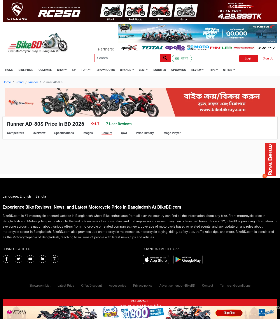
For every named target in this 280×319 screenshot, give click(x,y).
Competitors (15, 133)
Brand (19, 82)
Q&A (124, 133)
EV (74, 69)
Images (88, 133)
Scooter (159, 69)
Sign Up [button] (268, 58)
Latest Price (66, 286)
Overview (39, 133)
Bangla (40, 196)
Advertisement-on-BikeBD (177, 286)
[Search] (127, 58)
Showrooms (105, 69)
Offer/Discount (91, 286)
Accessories (117, 286)
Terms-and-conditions (235, 286)
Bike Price (26, 69)
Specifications (64, 133)
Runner (33, 82)
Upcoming (178, 69)
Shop (62, 69)
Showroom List (40, 286)
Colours (107, 133)
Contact (207, 286)
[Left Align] (165, 58)
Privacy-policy (142, 286)
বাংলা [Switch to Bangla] (181, 58)
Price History (145, 133)
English (25, 196)
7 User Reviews (119, 124)
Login (248, 58)
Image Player (172, 133)
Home (9, 69)
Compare (45, 69)
